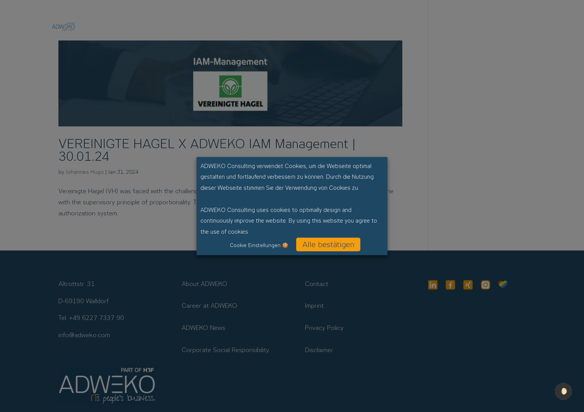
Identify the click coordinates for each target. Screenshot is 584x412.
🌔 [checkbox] (563, 391)
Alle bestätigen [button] (328, 244)
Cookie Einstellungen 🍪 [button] (259, 245)
